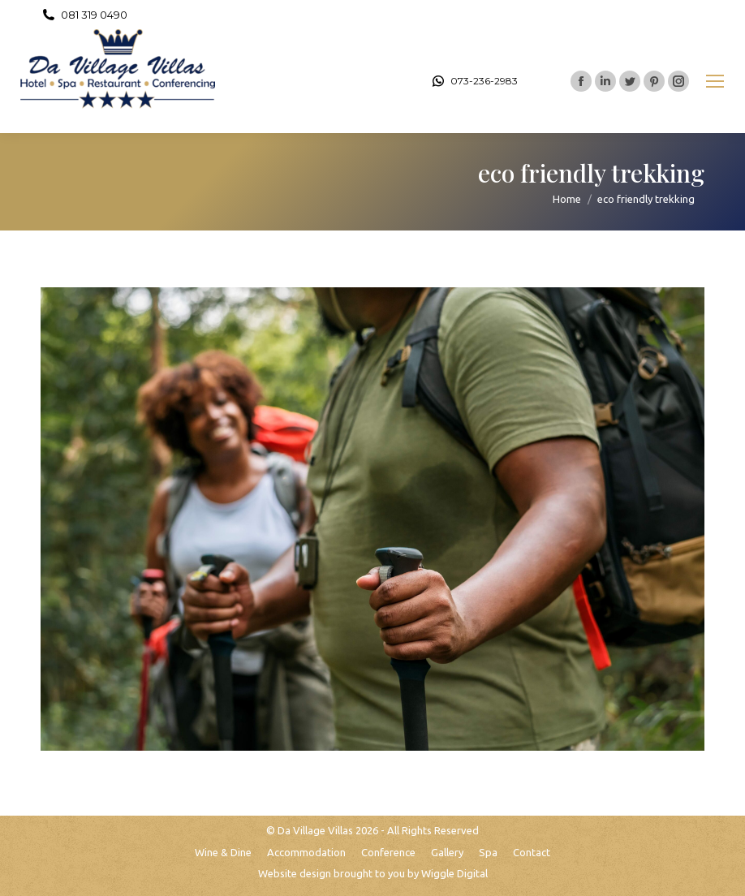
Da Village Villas (315, 830)
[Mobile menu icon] (715, 81)
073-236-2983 (474, 81)
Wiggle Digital (454, 873)
